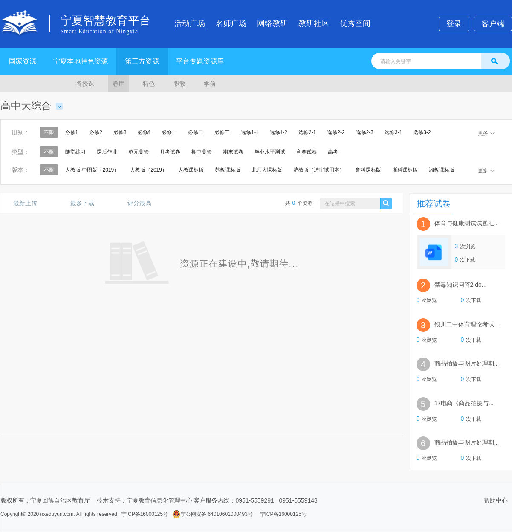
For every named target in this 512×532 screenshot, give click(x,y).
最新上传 (28, 203)
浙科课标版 (405, 170)
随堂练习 (75, 152)
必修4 (144, 132)
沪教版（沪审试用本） (318, 170)
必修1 (71, 132)
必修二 (195, 132)
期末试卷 (233, 152)
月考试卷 (170, 152)
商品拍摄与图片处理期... (466, 363)
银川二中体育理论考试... (466, 324)
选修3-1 (393, 132)
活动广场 (189, 23)
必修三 (222, 132)
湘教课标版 (441, 170)
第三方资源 (142, 61)
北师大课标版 (267, 170)
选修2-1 (307, 132)
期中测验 (201, 152)
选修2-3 (364, 132)
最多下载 (85, 203)
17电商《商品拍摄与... (464, 403)
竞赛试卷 (306, 152)
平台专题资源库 (200, 61)
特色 (149, 83)
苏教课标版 (227, 170)
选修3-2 (422, 132)
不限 (49, 132)
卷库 (118, 83)
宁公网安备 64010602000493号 (212, 514)
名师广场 (231, 23)
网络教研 (272, 23)
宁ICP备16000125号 (144, 514)
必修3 (120, 132)
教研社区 (313, 23)
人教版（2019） (148, 170)
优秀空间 (355, 23)
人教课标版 (191, 170)
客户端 (492, 24)
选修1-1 (249, 132)
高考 (333, 152)
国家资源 (22, 61)
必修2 (95, 132)
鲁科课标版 (368, 170)
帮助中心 (496, 500)
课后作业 (107, 152)
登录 (454, 24)
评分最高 (142, 203)
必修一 (169, 132)
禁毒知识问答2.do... (460, 284)
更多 (486, 133)
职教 (179, 83)
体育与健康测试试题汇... (466, 223)
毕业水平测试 (270, 152)
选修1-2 (278, 132)
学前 (210, 83)
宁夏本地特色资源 (80, 61)
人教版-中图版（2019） (92, 170)
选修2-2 (335, 132)
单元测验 (138, 152)
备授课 (85, 83)
